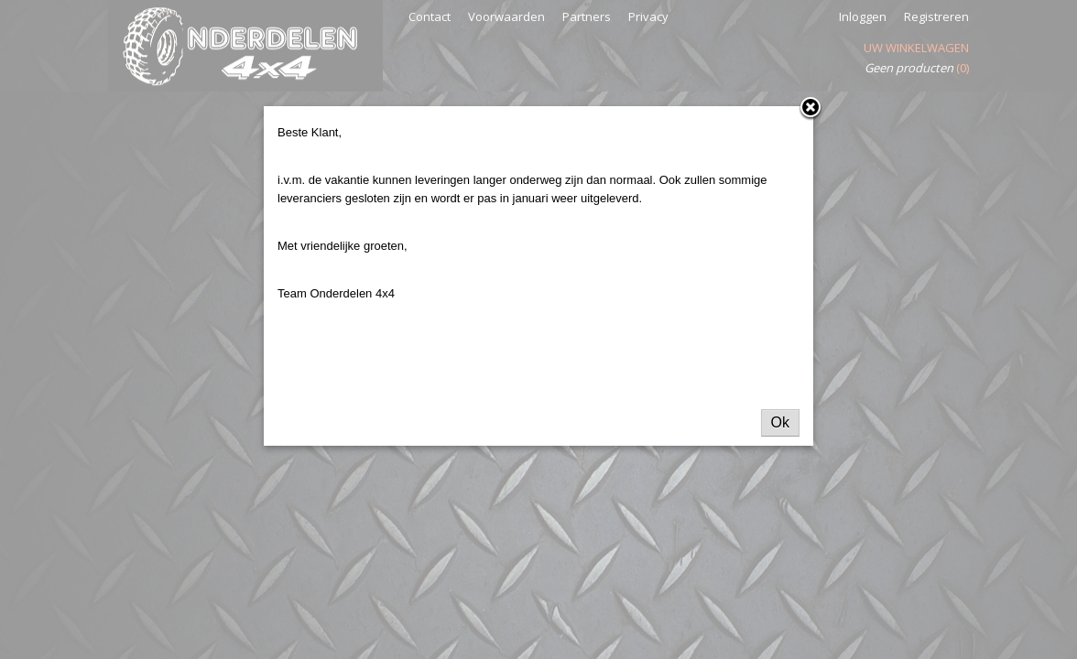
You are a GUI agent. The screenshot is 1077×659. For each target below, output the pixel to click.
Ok (780, 422)
